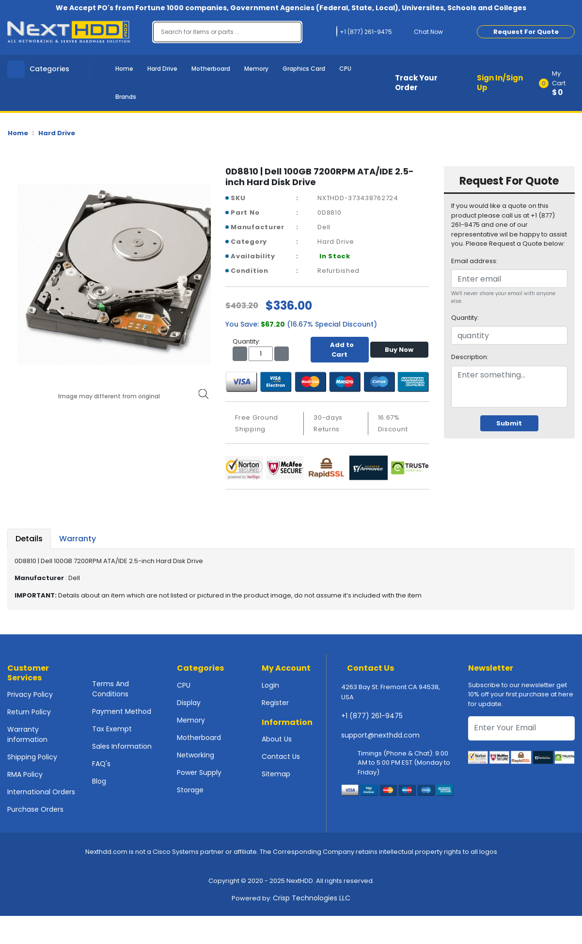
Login (270, 685)
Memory (256, 68)
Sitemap (276, 774)
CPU (345, 68)
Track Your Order (416, 83)
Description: (469, 357)
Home (124, 68)
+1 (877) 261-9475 (372, 716)
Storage (190, 790)
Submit (509, 423)
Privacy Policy (30, 694)
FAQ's (101, 764)
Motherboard (210, 68)
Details (29, 538)
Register (275, 703)
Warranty (77, 538)
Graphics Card (304, 68)
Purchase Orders (35, 809)
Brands (125, 97)
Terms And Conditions (110, 689)
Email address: (474, 261)
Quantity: (465, 317)
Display (189, 703)
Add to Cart (339, 349)
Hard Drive (162, 68)
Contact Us (281, 756)
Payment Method (121, 711)
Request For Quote (526, 31)
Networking (195, 755)
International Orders (41, 792)
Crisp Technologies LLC (311, 898)
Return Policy (29, 712)
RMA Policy (25, 774)
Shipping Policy (32, 757)
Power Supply (199, 772)
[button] (560, 83)
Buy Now (399, 349)
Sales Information (122, 746)
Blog (99, 781)
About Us (277, 739)
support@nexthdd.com (380, 735)
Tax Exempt (112, 729)
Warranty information (27, 734)
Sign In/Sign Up (500, 83)
